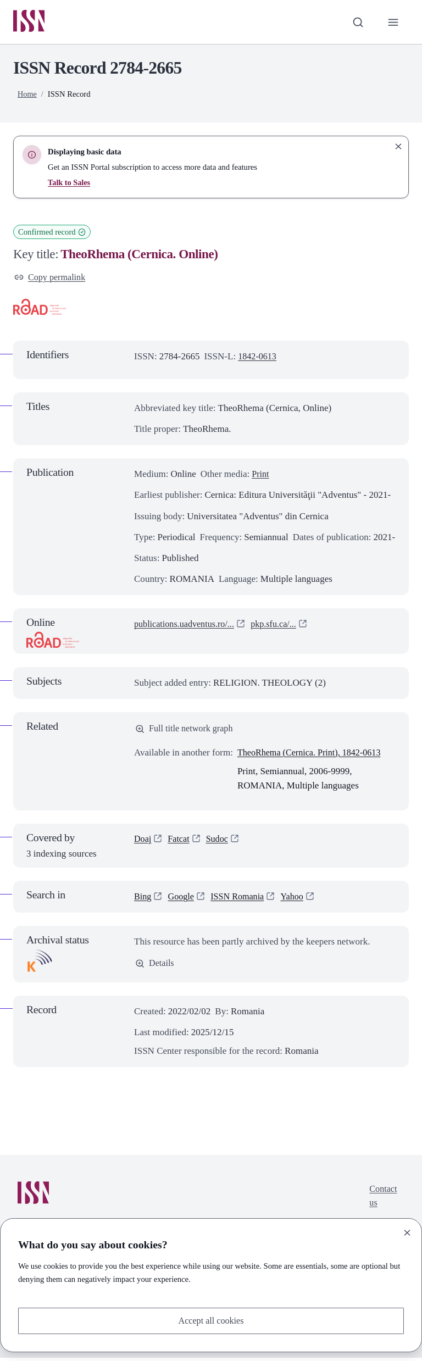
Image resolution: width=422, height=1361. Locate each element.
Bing (143, 900)
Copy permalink (51, 278)
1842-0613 (258, 358)
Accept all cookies (211, 1320)
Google (182, 900)
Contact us (382, 1199)
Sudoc (220, 842)
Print (261, 476)
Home (27, 95)
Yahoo (298, 900)
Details (155, 967)
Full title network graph (186, 731)
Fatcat (180, 842)
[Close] (407, 1232)
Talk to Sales (69, 183)
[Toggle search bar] (357, 22)
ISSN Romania (241, 900)
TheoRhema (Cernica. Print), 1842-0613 (313, 755)
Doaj (143, 842)
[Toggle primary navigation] (393, 22)
